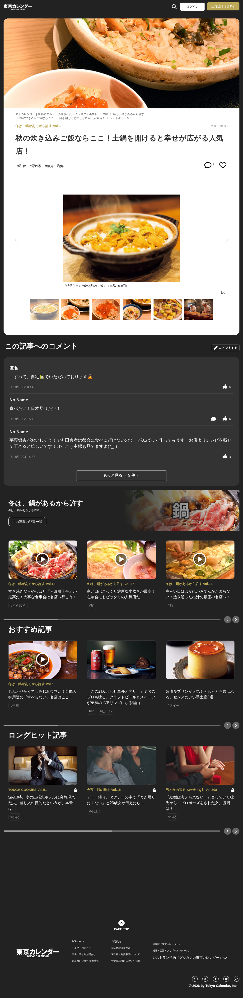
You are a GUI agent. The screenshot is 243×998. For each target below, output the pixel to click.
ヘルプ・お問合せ (81, 948)
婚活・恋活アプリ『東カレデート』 (172, 950)
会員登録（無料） (223, 6)
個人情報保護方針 (120, 948)
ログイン (192, 6)
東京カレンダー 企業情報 (85, 961)
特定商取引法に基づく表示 (125, 961)
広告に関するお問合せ (84, 954)
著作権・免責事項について (125, 954)
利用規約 (116, 941)
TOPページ (78, 941)
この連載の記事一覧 (27, 521)
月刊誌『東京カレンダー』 (167, 944)
